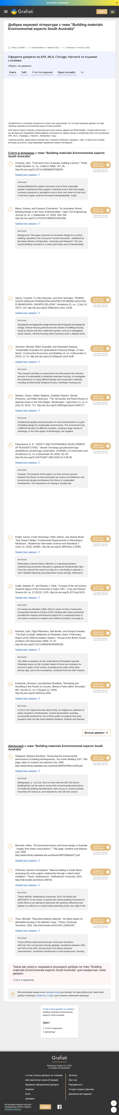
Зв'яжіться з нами (45, 995)
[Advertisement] (59, 38)
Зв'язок (73, 1075)
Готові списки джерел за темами (58, 1009)
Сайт (24, 72)
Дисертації (50, 1032)
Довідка (29, 1098)
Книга (12, 72)
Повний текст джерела (27, 175)
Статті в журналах (53, 1028)
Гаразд (45, 1107)
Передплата (75, 1084)
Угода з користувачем (81, 1089)
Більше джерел (96, 732)
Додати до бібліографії (101, 165)
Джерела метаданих (80, 1093)
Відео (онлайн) (66, 72)
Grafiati (21, 47)
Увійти (102, 11)
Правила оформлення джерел (42, 1084)
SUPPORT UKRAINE (58, 3)
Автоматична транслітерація (41, 1079)
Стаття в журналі (42, 72)
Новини (29, 1089)
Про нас (73, 1079)
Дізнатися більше (13, 1109)
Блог (27, 1093)
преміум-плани (53, 992)
